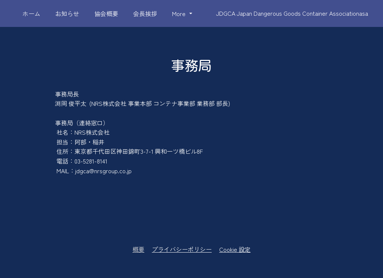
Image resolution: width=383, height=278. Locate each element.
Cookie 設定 (235, 249)
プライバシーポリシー (182, 249)
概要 (138, 249)
